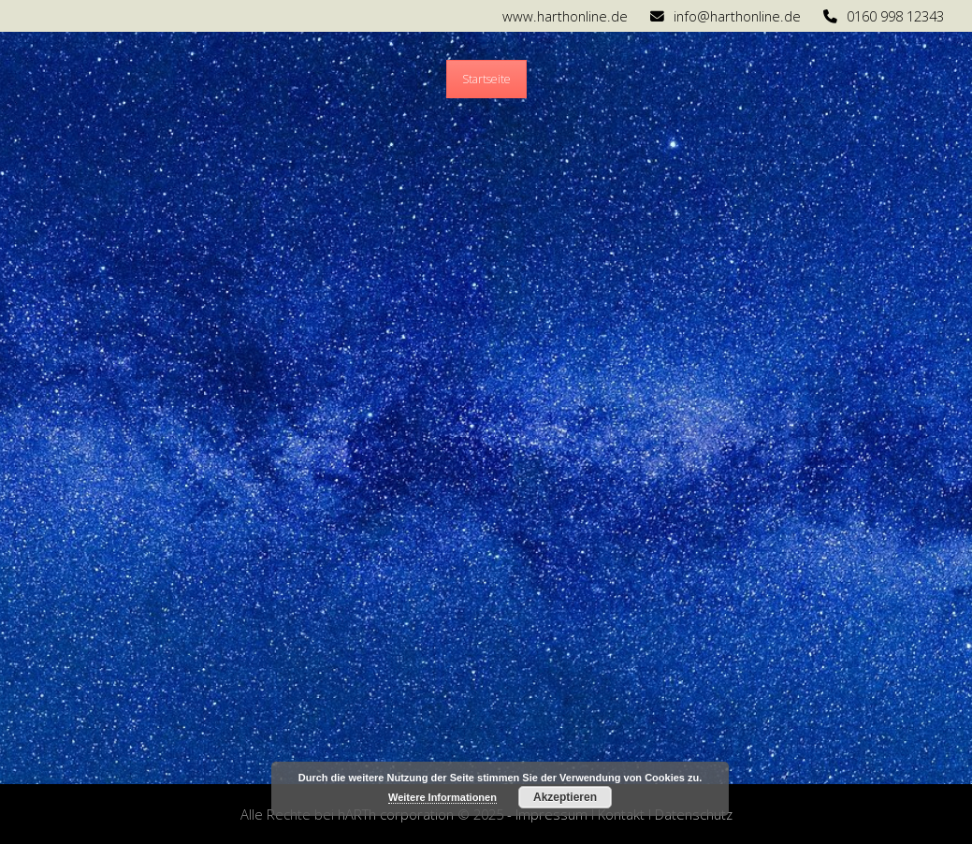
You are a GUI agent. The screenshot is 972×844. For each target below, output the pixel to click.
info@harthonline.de (737, 16)
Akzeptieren (565, 797)
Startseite (486, 79)
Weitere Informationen (442, 797)
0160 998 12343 (895, 16)
